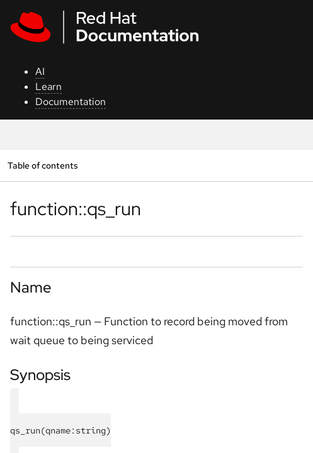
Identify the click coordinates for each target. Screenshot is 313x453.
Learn (48, 86)
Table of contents (42, 165)
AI (40, 71)
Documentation (70, 101)
